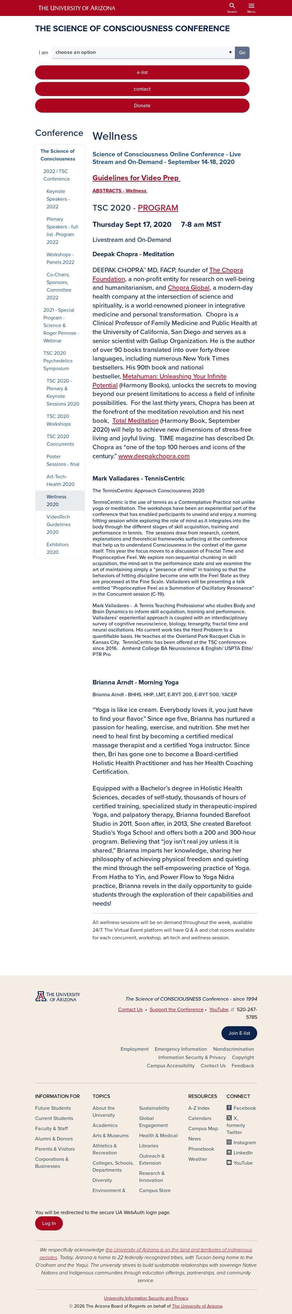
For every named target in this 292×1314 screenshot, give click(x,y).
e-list (142, 72)
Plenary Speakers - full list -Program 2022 (62, 230)
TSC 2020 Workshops (59, 420)
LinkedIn (243, 1153)
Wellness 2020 (56, 501)
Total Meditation (135, 421)
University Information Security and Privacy (146, 1298)
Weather (197, 1159)
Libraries (148, 1146)
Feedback (243, 1066)
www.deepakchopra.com (154, 456)
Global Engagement (153, 1122)
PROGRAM (158, 208)
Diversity (102, 1180)
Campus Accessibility (171, 1066)
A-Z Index (199, 1108)
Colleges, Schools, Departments (113, 1166)
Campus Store (155, 1190)
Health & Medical (158, 1135)
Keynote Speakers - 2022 (58, 199)
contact (142, 89)
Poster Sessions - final (63, 460)
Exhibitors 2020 (58, 548)
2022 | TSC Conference (56, 175)
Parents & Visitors (55, 1149)
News (194, 1139)
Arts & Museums (111, 1135)
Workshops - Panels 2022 (60, 258)
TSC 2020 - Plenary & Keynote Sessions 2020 (63, 392)
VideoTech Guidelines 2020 (59, 524)
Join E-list (239, 1033)
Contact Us (130, 1009)
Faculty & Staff (51, 1128)
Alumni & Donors (54, 1139)
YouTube (218, 1009)
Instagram (245, 1142)
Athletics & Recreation (105, 1149)
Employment (135, 1049)
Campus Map (203, 1128)
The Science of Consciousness (58, 155)
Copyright (243, 1057)
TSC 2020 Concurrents (60, 440)
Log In (49, 1223)
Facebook (245, 1108)
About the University (104, 1111)
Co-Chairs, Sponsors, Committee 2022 (59, 286)
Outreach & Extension (152, 1159)
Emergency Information (181, 1049)
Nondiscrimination (233, 1049)
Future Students (53, 1108)
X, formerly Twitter (236, 1125)
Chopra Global (189, 288)
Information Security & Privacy (192, 1057)
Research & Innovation (152, 1176)
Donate (142, 105)
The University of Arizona (197, 1306)
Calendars (199, 1118)
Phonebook (201, 1149)
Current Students (54, 1118)
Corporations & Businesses (52, 1162)
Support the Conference (177, 1009)
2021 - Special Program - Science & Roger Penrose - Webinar (61, 325)
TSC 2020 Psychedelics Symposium (57, 361)
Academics (105, 1125)
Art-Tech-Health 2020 (61, 481)
